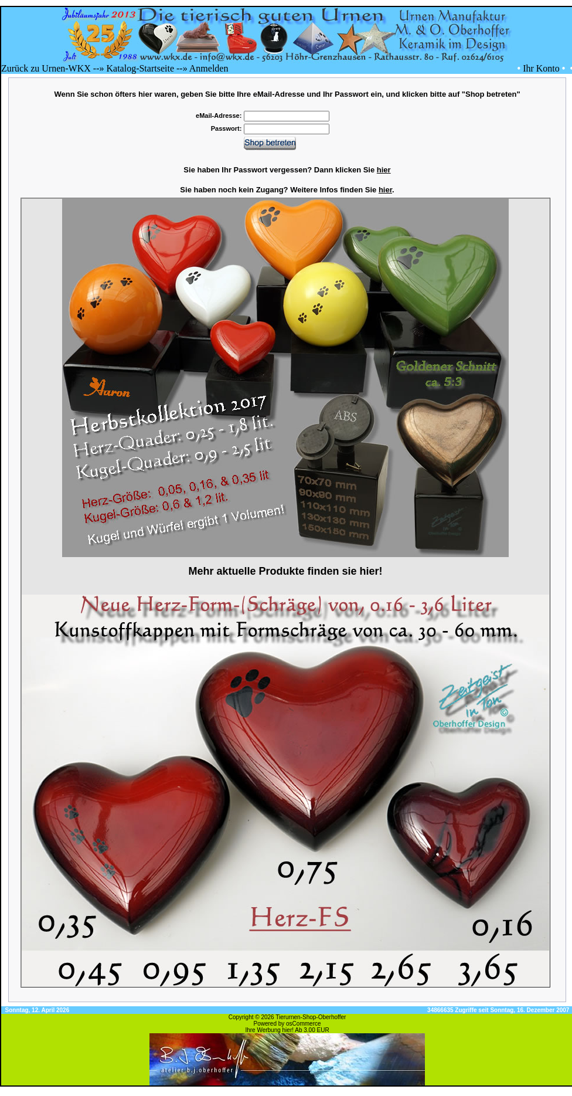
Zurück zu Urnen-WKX (46, 68)
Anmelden (209, 68)
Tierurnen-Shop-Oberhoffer (310, 1017)
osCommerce (303, 1023)
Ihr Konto (541, 68)
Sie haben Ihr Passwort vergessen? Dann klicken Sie (286, 169)
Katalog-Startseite (140, 68)
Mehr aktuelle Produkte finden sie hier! (285, 571)
